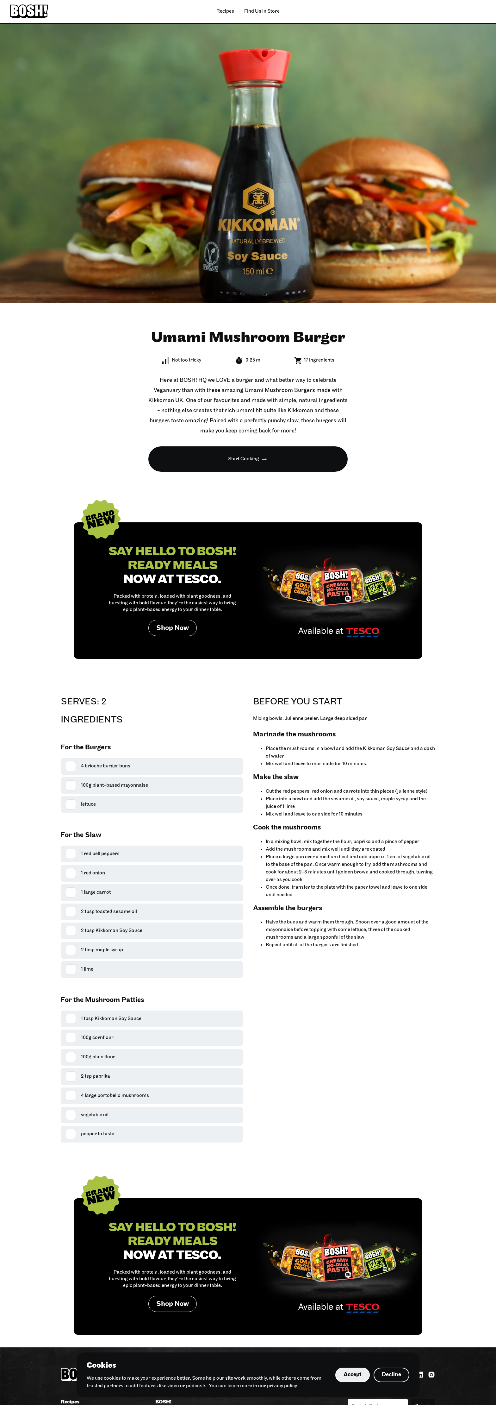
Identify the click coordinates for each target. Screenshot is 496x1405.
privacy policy (282, 1386)
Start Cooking (243, 459)
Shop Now (172, 628)
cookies (112, 1378)
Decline (391, 1375)
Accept (353, 1375)
